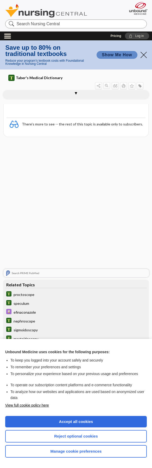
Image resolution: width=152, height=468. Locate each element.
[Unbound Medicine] (136, 8)
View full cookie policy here (27, 405)
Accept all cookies (76, 421)
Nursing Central (46, 11)
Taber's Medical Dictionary (35, 78)
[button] (137, 36)
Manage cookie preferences (76, 451)
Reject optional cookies (76, 436)
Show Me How (117, 55)
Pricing (116, 36)
